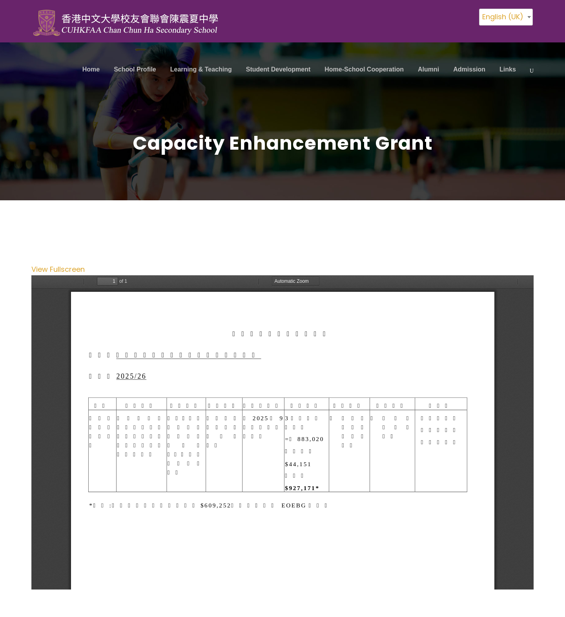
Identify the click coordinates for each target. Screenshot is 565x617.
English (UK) (502, 17)
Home (91, 69)
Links (507, 69)
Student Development (278, 69)
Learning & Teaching (201, 69)
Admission (469, 69)
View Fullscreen (58, 269)
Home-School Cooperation (364, 69)
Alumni (428, 69)
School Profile (135, 69)
